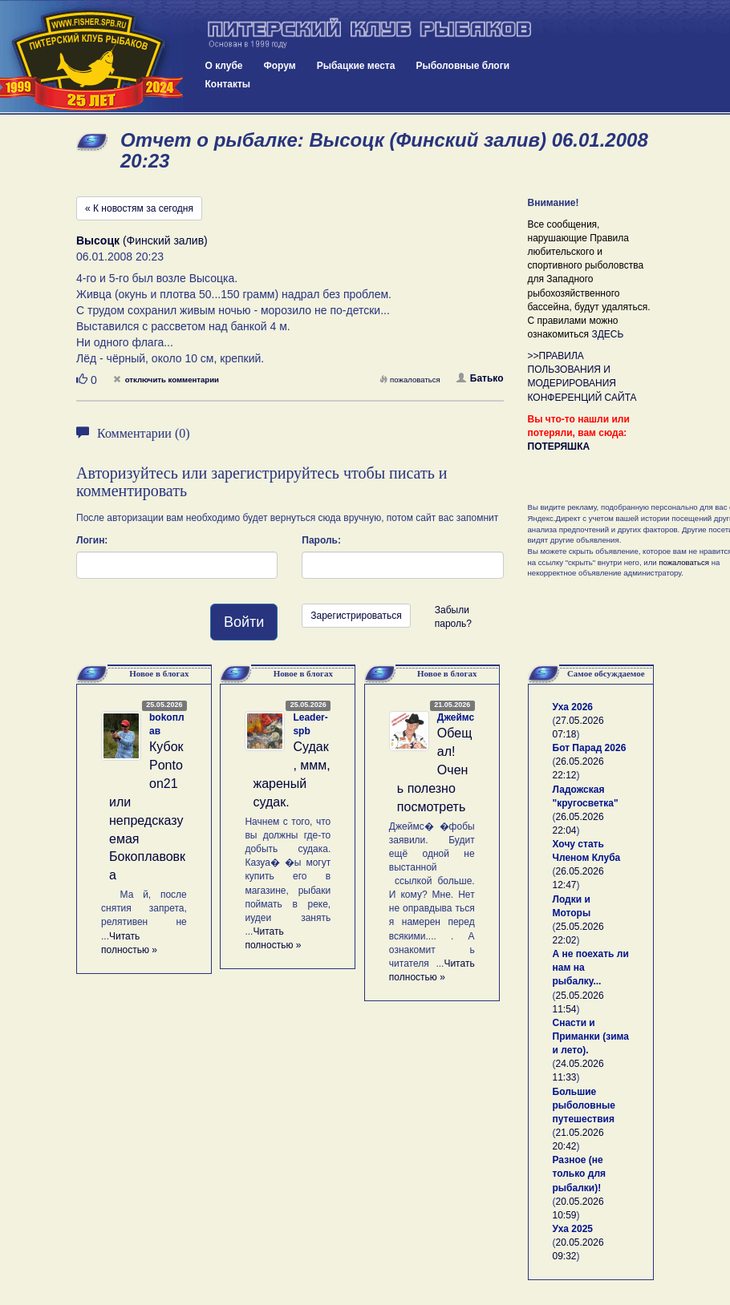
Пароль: (321, 540)
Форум (280, 65)
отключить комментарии (166, 379)
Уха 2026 (573, 707)
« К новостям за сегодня (139, 208)
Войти (244, 622)
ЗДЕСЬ (607, 334)
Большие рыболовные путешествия (584, 1105)
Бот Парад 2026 (590, 748)
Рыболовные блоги (462, 65)
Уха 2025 (573, 1228)
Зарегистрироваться (355, 615)
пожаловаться (409, 379)
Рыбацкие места (356, 65)
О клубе (224, 65)
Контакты (228, 84)
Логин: (91, 540)
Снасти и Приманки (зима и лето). (591, 1036)
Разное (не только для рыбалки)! (579, 1173)
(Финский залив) (142, 240)
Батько (480, 378)
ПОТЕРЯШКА (559, 446)
